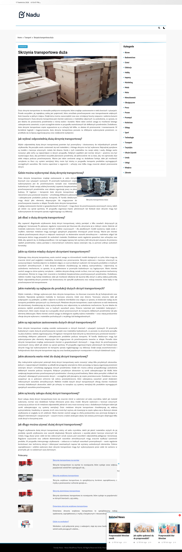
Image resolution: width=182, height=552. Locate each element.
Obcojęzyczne (130, 102)
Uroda (127, 157)
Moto (127, 92)
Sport (127, 132)
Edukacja (128, 67)
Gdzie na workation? (61, 521)
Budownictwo (130, 57)
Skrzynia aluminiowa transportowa (66, 491)
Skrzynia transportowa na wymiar (66, 460)
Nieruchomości (130, 97)
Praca (127, 107)
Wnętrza (128, 167)
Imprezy (128, 77)
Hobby (127, 72)
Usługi (127, 162)
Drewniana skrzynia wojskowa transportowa (70, 506)
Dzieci (127, 62)
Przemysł (128, 117)
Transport (23, 47)
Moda (127, 87)
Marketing (129, 82)
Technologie (129, 137)
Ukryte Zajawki (130, 152)
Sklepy (127, 127)
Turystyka (128, 147)
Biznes (127, 52)
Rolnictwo (129, 122)
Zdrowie (128, 172)
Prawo (127, 112)
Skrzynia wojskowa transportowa (66, 475)
